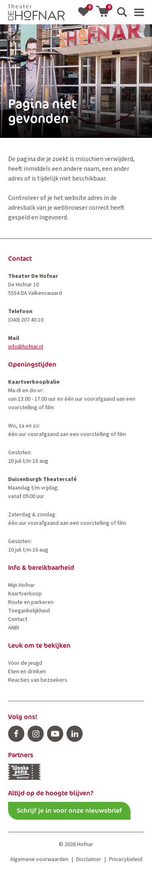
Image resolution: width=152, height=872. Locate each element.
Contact (17, 619)
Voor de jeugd (25, 663)
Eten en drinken (27, 672)
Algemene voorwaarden (39, 859)
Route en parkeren (31, 602)
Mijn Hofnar (21, 585)
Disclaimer (88, 859)
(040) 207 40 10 (25, 320)
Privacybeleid (125, 859)
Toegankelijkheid (29, 611)
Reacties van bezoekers (37, 680)
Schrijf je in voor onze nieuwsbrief (69, 810)
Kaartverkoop (25, 594)
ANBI (13, 628)
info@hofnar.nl (25, 347)
